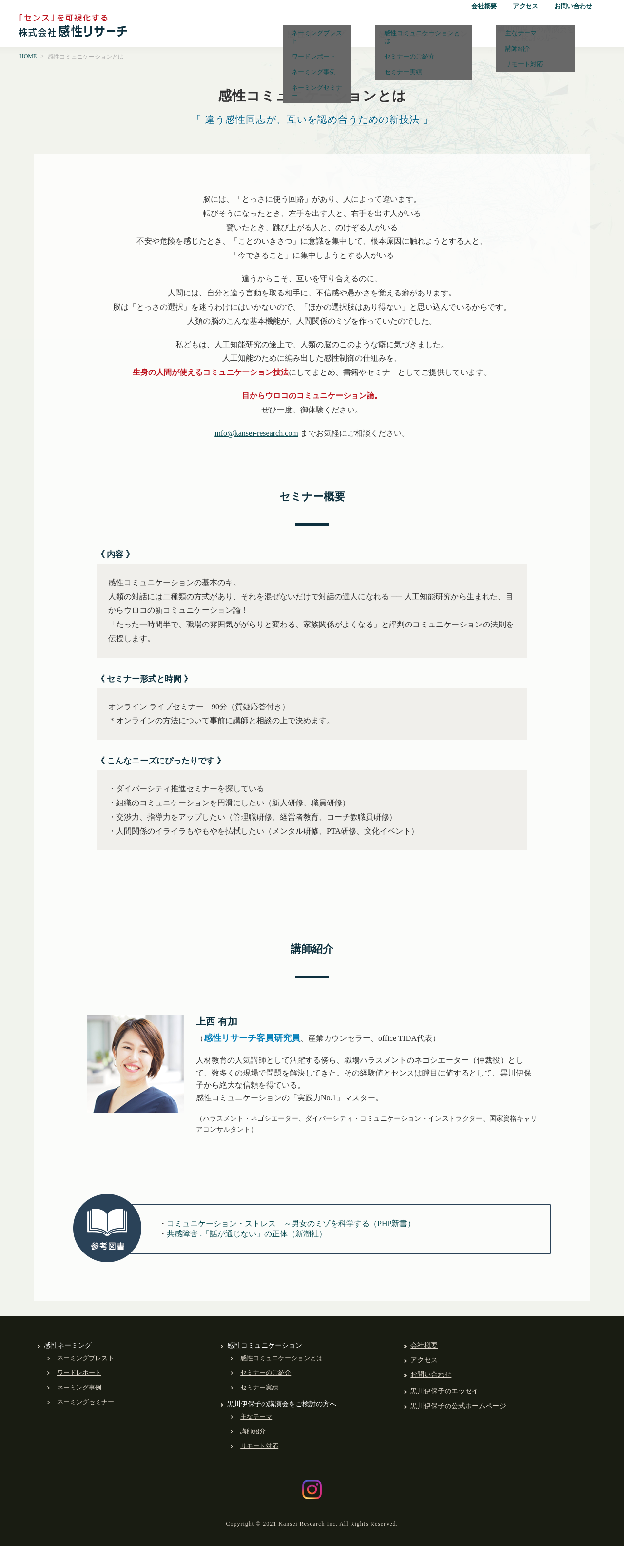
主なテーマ (256, 1416)
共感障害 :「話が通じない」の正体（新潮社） (247, 1234)
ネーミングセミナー (85, 1402)
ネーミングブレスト (85, 1358)
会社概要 (484, 6)
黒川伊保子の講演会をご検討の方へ (535, 33)
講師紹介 (253, 1431)
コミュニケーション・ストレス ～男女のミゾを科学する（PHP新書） (291, 1223)
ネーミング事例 (79, 1387)
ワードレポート (79, 1372)
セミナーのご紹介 (265, 1372)
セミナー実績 (259, 1387)
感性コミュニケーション (423, 33)
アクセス (525, 6)
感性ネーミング (317, 33)
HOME (28, 56)
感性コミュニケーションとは (281, 1358)
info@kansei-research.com (256, 433)
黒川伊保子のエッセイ (444, 1391)
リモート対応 (259, 1445)
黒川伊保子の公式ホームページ (458, 1405)
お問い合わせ (573, 6)
